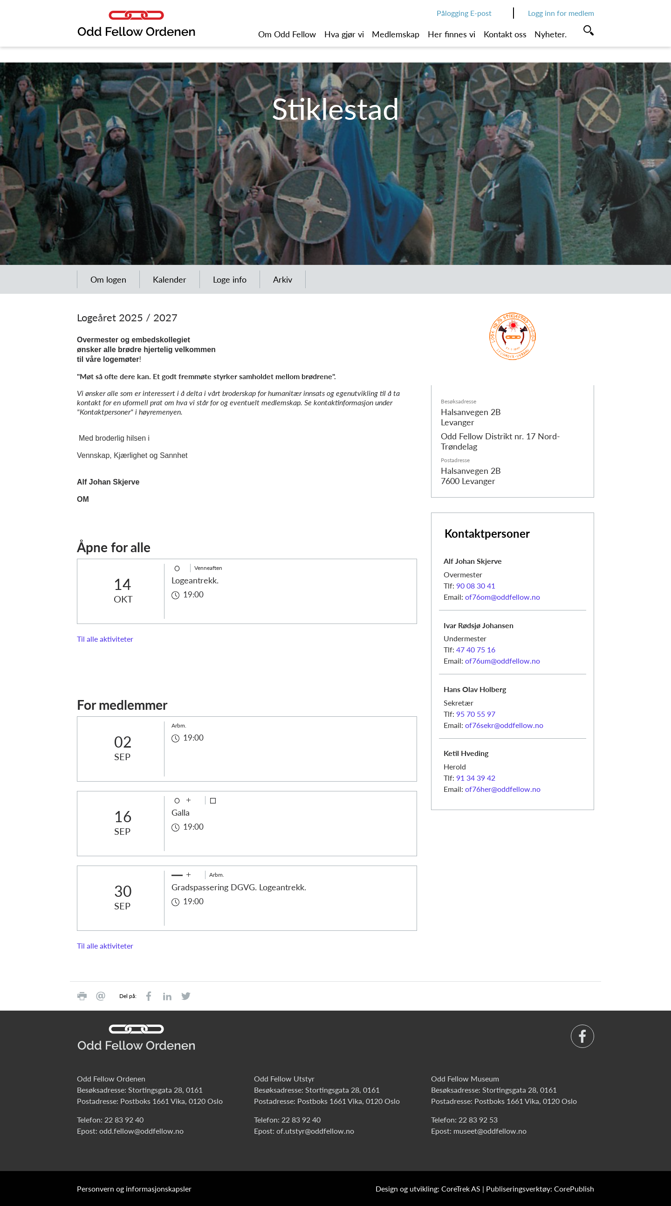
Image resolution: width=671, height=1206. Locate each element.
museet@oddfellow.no (490, 1130)
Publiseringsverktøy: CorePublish (540, 1188)
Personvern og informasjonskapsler (134, 1188)
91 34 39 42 (475, 777)
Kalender (169, 279)
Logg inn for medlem (561, 12)
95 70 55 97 (475, 713)
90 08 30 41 (475, 585)
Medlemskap (395, 34)
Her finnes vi (451, 34)
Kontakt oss (505, 34)
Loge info (229, 279)
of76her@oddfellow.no (503, 788)
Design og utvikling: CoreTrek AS (428, 1188)
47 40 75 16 (475, 649)
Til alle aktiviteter (105, 638)
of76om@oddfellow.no (502, 596)
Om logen (108, 279)
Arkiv (282, 279)
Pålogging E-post (464, 12)
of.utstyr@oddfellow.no (315, 1130)
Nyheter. (550, 34)
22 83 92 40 (124, 1119)
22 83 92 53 (478, 1119)
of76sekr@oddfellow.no (504, 725)
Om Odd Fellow (287, 34)
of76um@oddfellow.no (502, 660)
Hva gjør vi (344, 34)
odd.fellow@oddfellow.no (141, 1130)
